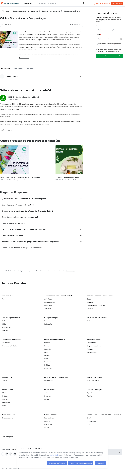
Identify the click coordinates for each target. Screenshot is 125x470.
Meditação (48, 304)
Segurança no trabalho (9, 345)
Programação (91, 420)
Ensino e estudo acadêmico (54, 338)
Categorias (29, 3)
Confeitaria (5, 320)
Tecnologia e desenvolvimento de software (104, 414)
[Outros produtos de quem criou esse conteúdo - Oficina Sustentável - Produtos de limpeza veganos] (11, 161)
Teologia (47, 307)
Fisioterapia (48, 423)
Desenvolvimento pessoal (96, 304)
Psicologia (48, 367)
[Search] (84, 3)
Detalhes (30, 69)
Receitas (5, 329)
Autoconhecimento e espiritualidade (58, 295)
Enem (46, 351)
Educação (47, 348)
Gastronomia (6, 326)
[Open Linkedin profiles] (12, 453)
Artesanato (48, 392)
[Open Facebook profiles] (3, 453)
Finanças (90, 348)
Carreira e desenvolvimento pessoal (101, 295)
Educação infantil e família (97, 316)
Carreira (89, 298)
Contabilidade (92, 341)
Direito (46, 345)
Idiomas (47, 354)
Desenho (47, 395)
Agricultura (91, 392)
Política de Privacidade (114, 51)
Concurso (47, 341)
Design (46, 320)
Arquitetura (6, 341)
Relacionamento (7, 417)
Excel (89, 417)
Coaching (90, 301)
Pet (3, 298)
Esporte (47, 420)
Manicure (5, 398)
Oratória (90, 307)
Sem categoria (7, 435)
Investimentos (92, 351)
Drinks (4, 323)
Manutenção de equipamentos (56, 376)
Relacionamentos (8, 414)
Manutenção (48, 379)
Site (88, 423)
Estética (4, 395)
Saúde (46, 426)
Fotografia (48, 323)
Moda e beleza (7, 388)
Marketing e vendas (94, 376)
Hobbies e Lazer (8, 376)
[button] (39, 77)
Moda (4, 404)
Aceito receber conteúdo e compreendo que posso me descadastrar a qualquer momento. (110, 44)
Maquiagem (6, 401)
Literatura (47, 361)
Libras (46, 357)
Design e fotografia (51, 316)
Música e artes (50, 388)
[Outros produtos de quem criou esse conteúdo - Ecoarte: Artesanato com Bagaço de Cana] (58, 161)
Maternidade (91, 320)
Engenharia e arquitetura (11, 338)
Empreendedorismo (94, 345)
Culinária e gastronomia (11, 316)
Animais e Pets (7, 295)
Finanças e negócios (94, 338)
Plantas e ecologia (94, 388)
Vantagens (18, 69)
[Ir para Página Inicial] (11, 3)
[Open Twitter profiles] (7, 453)
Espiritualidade (49, 301)
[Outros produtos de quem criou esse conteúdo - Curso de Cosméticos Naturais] (35, 161)
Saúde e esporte (50, 414)
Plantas (90, 395)
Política (47, 364)
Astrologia (48, 298)
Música (46, 398)
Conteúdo (5, 69)
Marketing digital (93, 379)
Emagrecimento (49, 417)
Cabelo (4, 392)
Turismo (4, 379)
